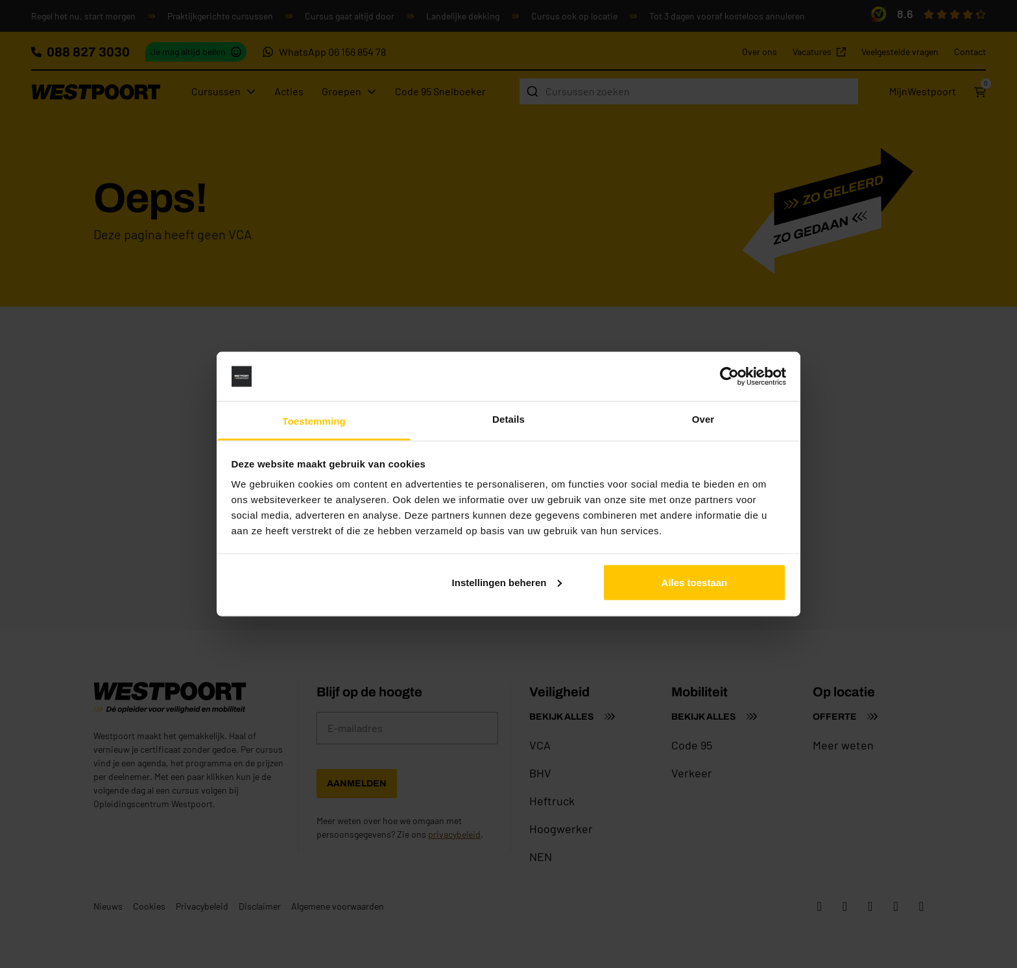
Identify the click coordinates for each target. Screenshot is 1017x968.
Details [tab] (508, 419)
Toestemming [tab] (314, 421)
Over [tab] (703, 419)
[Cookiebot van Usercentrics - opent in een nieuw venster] (729, 376)
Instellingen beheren (507, 581)
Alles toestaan (695, 581)
